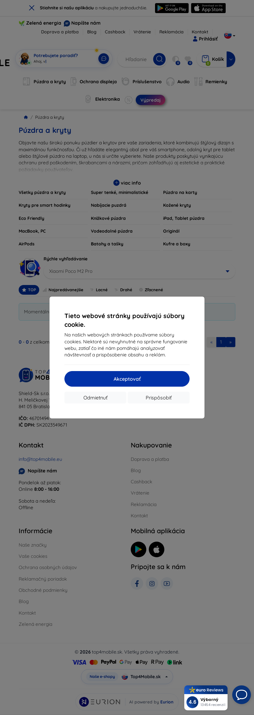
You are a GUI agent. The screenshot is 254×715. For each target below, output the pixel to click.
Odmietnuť (95, 397)
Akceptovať (127, 379)
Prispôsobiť (159, 397)
